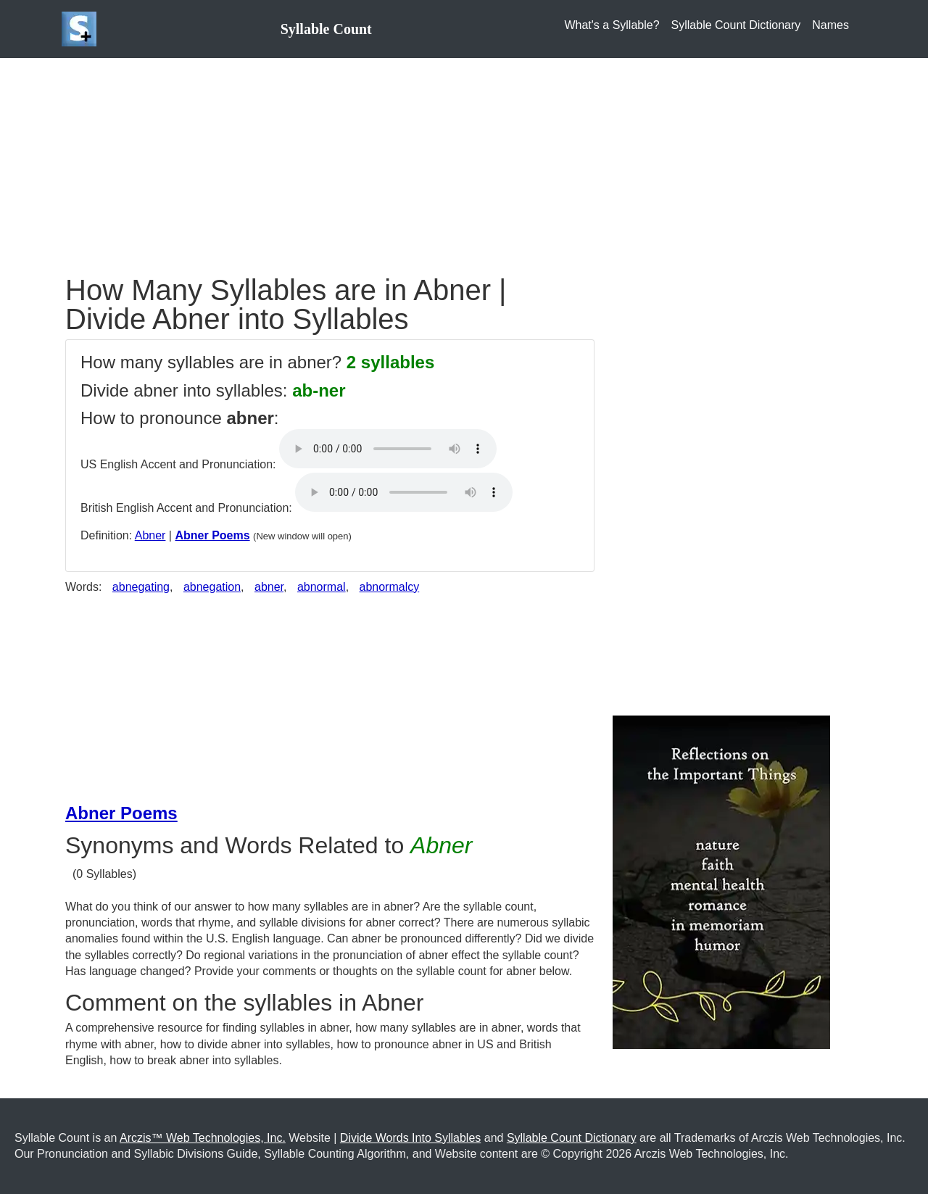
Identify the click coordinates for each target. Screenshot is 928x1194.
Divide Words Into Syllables (410, 1138)
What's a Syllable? (611, 25)
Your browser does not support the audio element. (388, 448)
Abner (150, 535)
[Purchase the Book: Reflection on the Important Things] (721, 881)
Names (830, 25)
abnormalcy (390, 587)
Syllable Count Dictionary (736, 25)
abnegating (141, 587)
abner (268, 587)
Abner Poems (212, 535)
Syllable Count (326, 29)
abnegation (212, 587)
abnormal (321, 587)
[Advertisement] (464, 159)
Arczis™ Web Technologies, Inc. (203, 1138)
